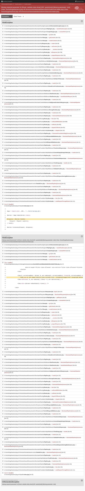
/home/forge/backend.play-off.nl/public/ (17, 205)
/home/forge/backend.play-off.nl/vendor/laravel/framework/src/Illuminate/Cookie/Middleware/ (37, 102)
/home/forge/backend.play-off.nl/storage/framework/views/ (32, 264)
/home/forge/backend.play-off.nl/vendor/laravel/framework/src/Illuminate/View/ (26, 34)
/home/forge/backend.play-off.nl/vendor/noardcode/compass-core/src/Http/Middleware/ (31, 61)
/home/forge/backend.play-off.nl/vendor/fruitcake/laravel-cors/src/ (25, 183)
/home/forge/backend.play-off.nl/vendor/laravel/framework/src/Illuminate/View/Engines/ (30, 28)
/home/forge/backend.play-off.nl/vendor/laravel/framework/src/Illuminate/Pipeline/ (28, 58)
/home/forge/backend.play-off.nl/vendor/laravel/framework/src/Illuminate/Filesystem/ (29, 291)
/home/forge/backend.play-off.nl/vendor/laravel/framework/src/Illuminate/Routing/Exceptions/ (34, 26)
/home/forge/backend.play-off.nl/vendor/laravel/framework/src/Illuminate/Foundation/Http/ (29, 130)
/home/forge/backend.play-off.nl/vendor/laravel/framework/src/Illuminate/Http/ (27, 43)
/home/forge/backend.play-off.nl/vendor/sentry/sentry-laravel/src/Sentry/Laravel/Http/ (33, 136)
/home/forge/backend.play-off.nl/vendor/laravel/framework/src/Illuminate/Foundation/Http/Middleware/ (34, 78)
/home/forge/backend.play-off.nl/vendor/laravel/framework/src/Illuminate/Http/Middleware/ (31, 189)
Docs (79, 1)
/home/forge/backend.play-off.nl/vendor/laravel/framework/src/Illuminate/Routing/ (27, 49)
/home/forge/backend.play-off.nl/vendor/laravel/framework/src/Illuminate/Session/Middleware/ (32, 93)
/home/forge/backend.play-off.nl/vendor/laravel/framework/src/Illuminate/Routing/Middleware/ (33, 73)
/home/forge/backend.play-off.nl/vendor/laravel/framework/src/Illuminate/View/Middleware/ (34, 86)
